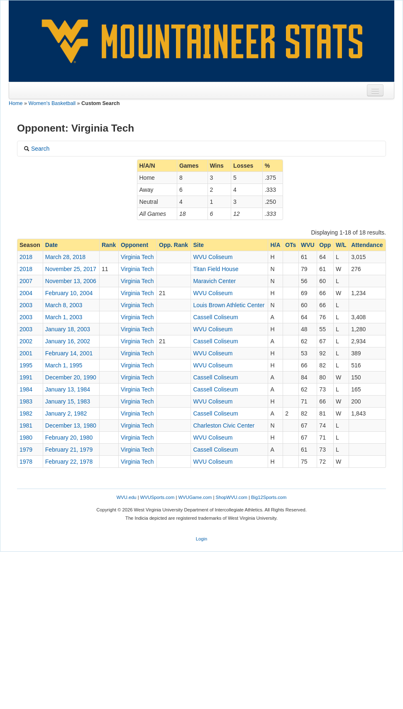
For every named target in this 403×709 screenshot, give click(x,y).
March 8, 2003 (64, 305)
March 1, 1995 (64, 365)
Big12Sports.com (268, 497)
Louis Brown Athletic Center (228, 305)
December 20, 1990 (70, 377)
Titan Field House (215, 269)
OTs (290, 245)
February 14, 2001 (69, 353)
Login (201, 538)
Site (198, 245)
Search (36, 148)
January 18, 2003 (67, 329)
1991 (26, 377)
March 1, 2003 (64, 317)
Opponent (134, 245)
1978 (26, 461)
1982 (26, 413)
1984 (26, 389)
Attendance (367, 245)
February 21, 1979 (69, 449)
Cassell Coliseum (215, 317)
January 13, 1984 (67, 389)
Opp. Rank (173, 245)
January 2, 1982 (66, 413)
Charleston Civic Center (223, 425)
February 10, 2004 (69, 293)
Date (51, 245)
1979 (26, 449)
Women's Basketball (52, 103)
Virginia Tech (137, 257)
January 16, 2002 (67, 341)
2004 (26, 293)
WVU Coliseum (212, 257)
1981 (26, 425)
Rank (109, 245)
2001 (26, 353)
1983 (26, 401)
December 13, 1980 (70, 425)
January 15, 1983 (67, 401)
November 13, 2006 (70, 281)
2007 (26, 281)
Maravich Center (214, 281)
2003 (26, 305)
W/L (341, 245)
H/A (275, 245)
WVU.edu (127, 497)
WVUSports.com (157, 497)
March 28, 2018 (65, 257)
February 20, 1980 (69, 437)
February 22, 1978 (69, 461)
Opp (325, 245)
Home (16, 103)
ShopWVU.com (231, 497)
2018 (26, 257)
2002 (26, 341)
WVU (308, 245)
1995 (26, 365)
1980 (26, 437)
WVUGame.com (195, 497)
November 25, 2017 (70, 269)
